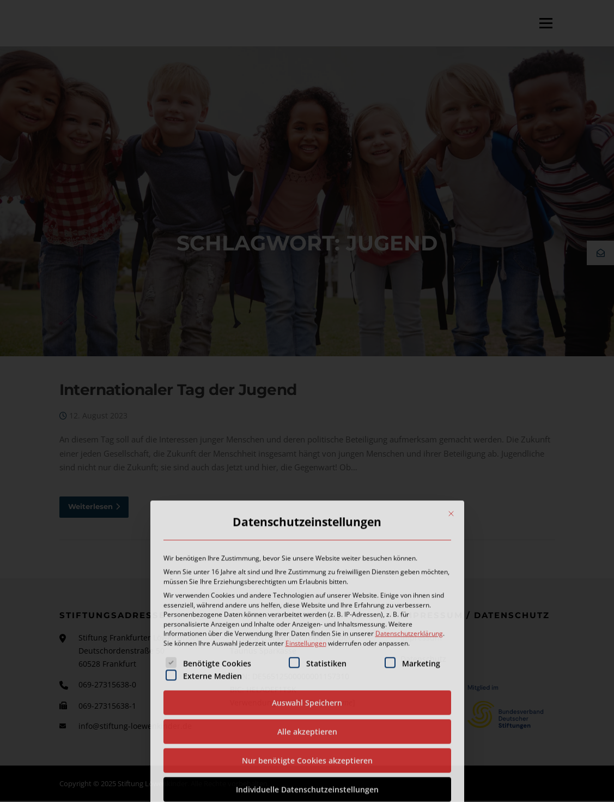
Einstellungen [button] (305, 727)
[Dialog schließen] (451, 597)
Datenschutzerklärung (409, 717)
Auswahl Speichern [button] (307, 786)
